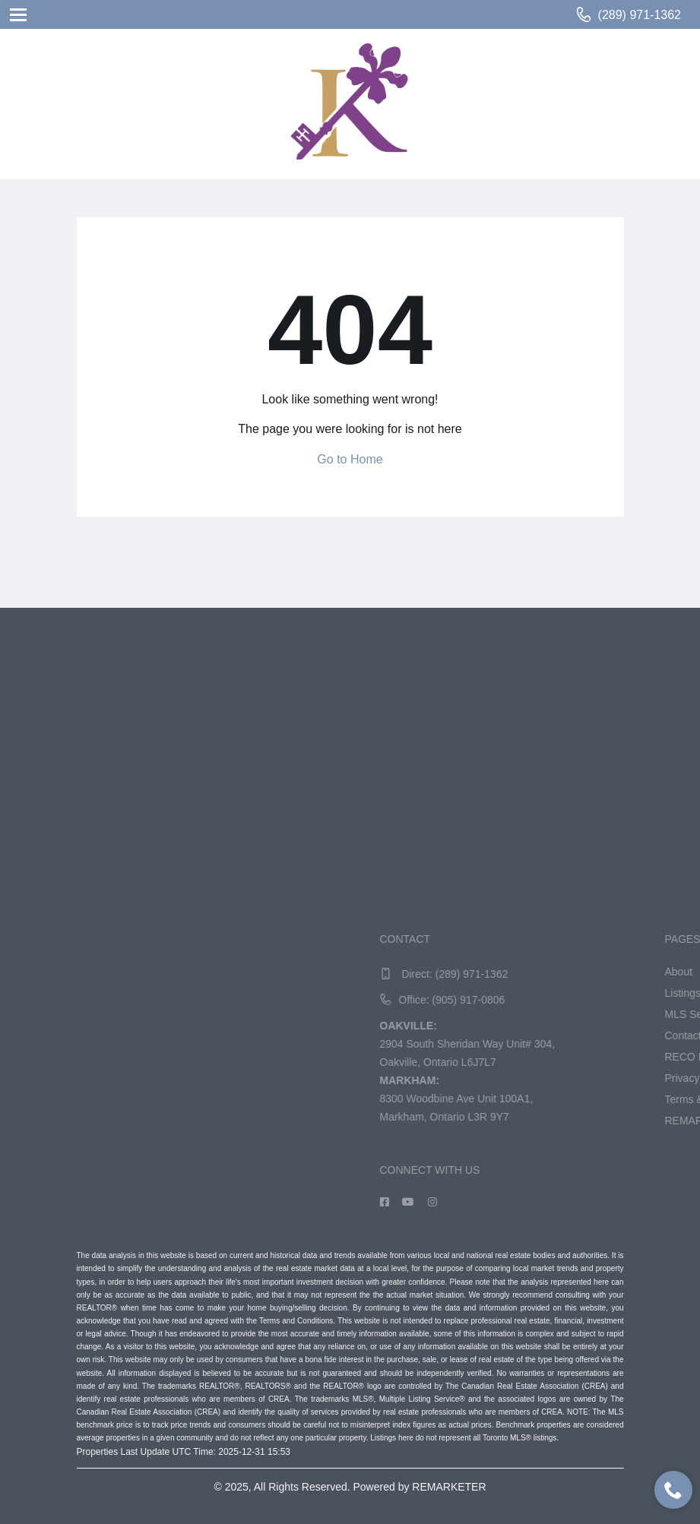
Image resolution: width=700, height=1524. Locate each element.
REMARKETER (449, 1487)
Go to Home (349, 459)
